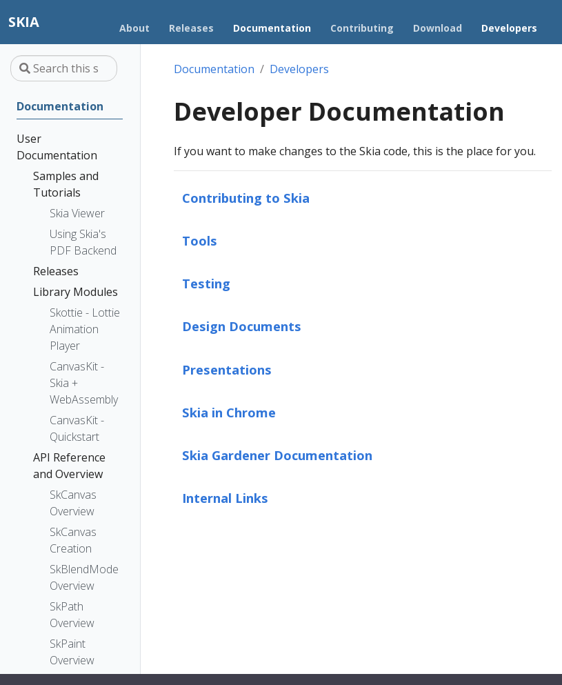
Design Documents (241, 326)
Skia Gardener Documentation (277, 455)
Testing (206, 283)
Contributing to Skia (246, 197)
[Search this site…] (63, 68)
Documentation (214, 69)
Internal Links (225, 497)
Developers (299, 69)
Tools (199, 240)
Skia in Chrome (229, 412)
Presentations (227, 369)
